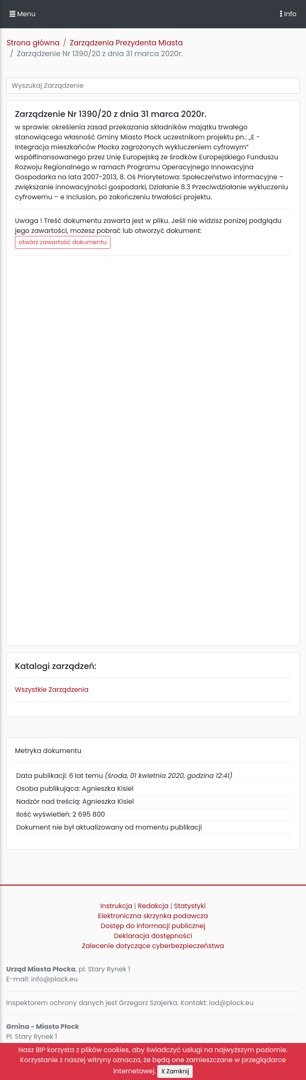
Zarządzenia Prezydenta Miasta (126, 43)
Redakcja (153, 906)
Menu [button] (22, 14)
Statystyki (190, 906)
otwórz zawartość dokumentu (63, 242)
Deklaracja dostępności (153, 936)
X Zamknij (175, 1071)
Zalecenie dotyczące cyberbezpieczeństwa (153, 946)
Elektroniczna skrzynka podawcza (153, 916)
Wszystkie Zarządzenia (51, 689)
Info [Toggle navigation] (288, 14)
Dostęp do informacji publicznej (153, 926)
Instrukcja (116, 906)
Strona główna (33, 43)
